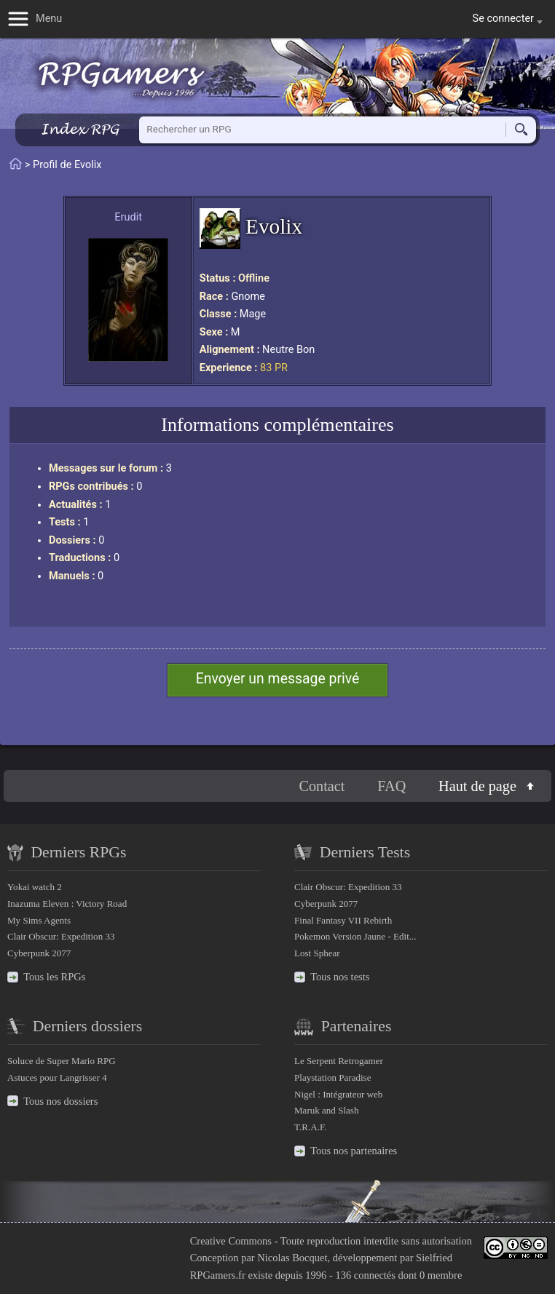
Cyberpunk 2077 (39, 953)
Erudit (128, 217)
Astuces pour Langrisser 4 (57, 1077)
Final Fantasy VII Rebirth (343, 920)
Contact (322, 786)
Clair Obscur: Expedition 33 (60, 936)
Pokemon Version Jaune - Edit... (355, 936)
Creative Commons (231, 1241)
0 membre (441, 1275)
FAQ (391, 786)
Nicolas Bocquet (292, 1257)
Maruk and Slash (326, 1110)
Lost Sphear (317, 953)
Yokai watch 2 (34, 886)
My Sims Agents (39, 920)
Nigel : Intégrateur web (338, 1094)
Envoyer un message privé (278, 678)
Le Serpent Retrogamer (338, 1060)
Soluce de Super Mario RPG (61, 1060)
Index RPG (80, 129)
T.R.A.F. (310, 1127)
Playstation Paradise (332, 1077)
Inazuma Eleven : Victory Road (67, 903)
